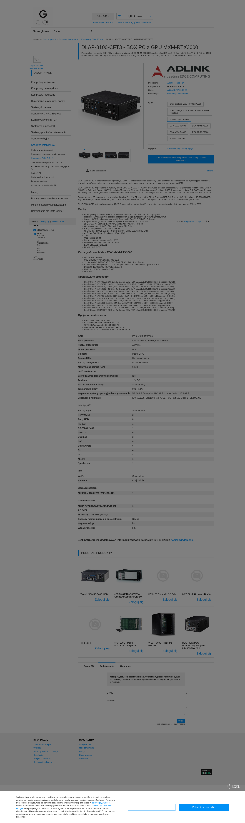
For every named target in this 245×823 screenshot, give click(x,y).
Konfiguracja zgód (151, 807)
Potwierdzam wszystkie (203, 807)
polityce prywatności (101, 803)
